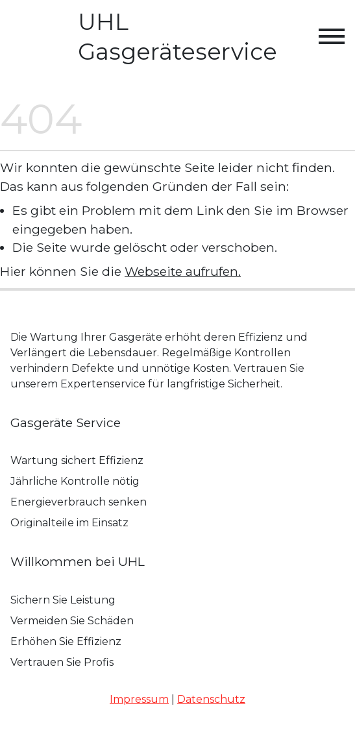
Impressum (139, 699)
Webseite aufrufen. (183, 271)
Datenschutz (211, 699)
